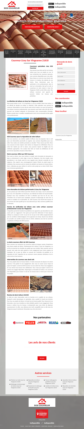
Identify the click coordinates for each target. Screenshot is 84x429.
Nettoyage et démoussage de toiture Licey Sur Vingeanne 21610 (18, 385)
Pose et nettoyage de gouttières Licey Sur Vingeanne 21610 (51, 381)
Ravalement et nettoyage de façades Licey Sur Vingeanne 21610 (35, 387)
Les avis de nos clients (7, 52)
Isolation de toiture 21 (35, 52)
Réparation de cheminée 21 (28, 52)
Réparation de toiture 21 (60, 52)
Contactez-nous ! (53, 27)
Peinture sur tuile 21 (77, 52)
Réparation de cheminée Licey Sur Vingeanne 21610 (69, 387)
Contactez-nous (59, 426)
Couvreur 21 (13, 51)
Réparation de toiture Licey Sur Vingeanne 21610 (34, 381)
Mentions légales (47, 426)
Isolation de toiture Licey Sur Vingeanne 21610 (52, 386)
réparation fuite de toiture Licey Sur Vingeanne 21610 (70, 381)
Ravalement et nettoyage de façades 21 (52, 52)
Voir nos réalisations (32, 27)
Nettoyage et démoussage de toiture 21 (69, 52)
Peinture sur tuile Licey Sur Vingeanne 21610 (18, 381)
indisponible (60, 3)
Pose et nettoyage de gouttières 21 (43, 53)
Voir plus (42, 358)
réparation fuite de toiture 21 (20, 52)
